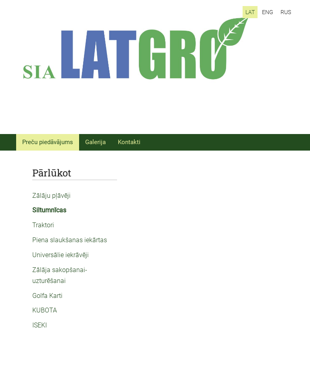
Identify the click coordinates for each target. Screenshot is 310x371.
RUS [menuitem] (286, 12)
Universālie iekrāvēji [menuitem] (60, 255)
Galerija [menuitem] (95, 142)
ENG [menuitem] (267, 12)
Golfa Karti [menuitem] (47, 296)
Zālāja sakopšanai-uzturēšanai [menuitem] (59, 275)
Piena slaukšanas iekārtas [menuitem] (69, 240)
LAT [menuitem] (250, 12)
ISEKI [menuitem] (39, 325)
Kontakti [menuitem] (129, 142)
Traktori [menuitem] (43, 225)
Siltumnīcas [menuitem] (49, 210)
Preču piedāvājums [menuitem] (47, 142)
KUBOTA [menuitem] (44, 310)
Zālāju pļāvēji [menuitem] (51, 195)
